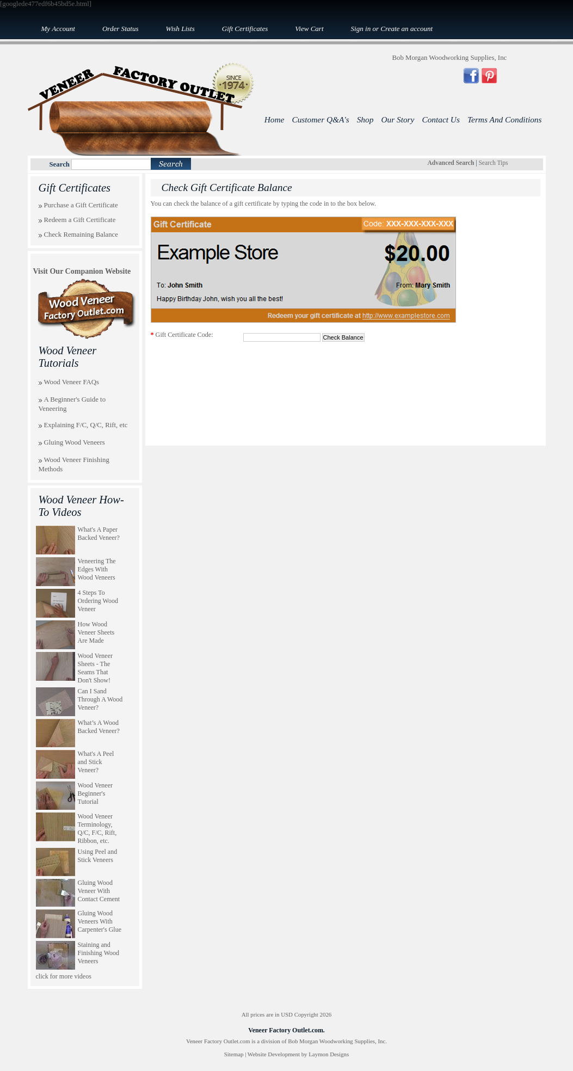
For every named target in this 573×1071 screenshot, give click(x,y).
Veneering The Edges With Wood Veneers (97, 569)
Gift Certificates (245, 28)
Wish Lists (180, 28)
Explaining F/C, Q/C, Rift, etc (86, 425)
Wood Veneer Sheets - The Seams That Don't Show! (95, 668)
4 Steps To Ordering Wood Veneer (98, 601)
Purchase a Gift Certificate (81, 205)
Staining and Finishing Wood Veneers (99, 953)
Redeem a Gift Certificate (80, 220)
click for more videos (63, 976)
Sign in (361, 28)
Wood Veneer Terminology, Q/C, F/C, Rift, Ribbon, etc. (97, 829)
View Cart (309, 28)
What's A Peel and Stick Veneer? (96, 762)
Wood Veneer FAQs (72, 382)
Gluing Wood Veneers (74, 442)
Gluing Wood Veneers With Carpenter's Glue (99, 921)
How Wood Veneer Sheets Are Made (96, 632)
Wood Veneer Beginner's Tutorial (95, 793)
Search (60, 164)
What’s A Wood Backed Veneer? (99, 727)
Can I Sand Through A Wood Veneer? (100, 699)
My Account (58, 28)
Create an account (406, 28)
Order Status (120, 28)
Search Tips (493, 162)
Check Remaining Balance (81, 234)
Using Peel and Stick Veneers (98, 856)
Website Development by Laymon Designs (298, 1054)
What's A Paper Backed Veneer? (99, 533)
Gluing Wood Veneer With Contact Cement (99, 891)
